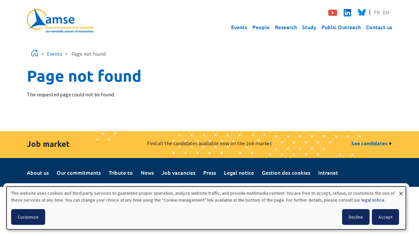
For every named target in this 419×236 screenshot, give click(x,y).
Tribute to (121, 172)
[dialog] (206, 208)
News (147, 172)
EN (386, 12)
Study (309, 26)
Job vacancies (178, 172)
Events (239, 26)
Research (286, 26)
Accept (385, 217)
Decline (356, 217)
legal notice (372, 200)
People (261, 26)
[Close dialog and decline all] (401, 191)
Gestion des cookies (286, 172)
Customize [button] (28, 217)
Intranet (328, 172)
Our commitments (79, 172)
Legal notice (239, 172)
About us (38, 172)
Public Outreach (341, 26)
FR (377, 12)
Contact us (379, 26)
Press (209, 172)
